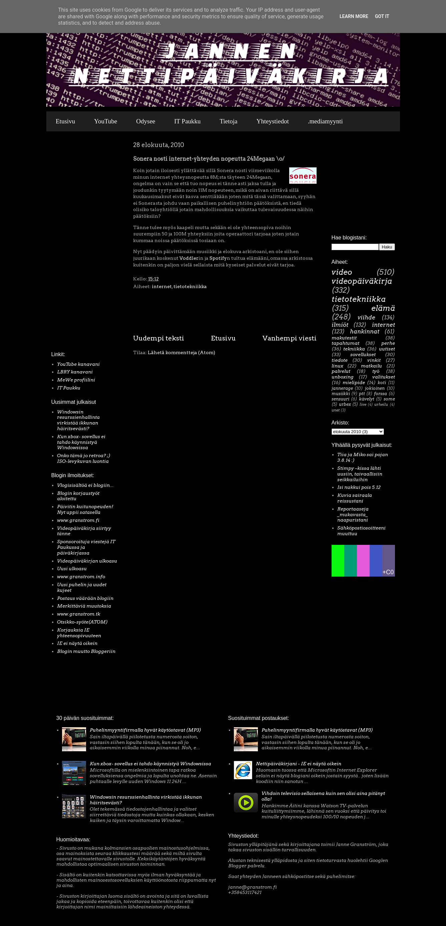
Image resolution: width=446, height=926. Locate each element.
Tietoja (229, 121)
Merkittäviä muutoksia (84, 606)
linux (337, 365)
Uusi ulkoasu (72, 568)
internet (162, 286)
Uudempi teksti (158, 338)
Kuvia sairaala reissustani (354, 498)
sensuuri (340, 398)
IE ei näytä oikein (77, 643)
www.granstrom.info (81, 576)
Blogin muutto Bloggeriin (86, 651)
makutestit (344, 337)
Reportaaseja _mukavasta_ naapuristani (353, 514)
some (389, 398)
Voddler (188, 258)
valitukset (383, 376)
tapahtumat (345, 343)
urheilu (381, 404)
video (342, 272)
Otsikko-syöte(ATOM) (82, 622)
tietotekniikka (190, 286)
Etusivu (65, 121)
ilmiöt (340, 324)
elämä (383, 308)
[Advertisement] (71, 243)
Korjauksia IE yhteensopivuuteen (79, 632)
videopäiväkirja (362, 281)
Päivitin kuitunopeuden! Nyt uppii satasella (85, 509)
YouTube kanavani (78, 364)
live (363, 404)
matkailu (371, 365)
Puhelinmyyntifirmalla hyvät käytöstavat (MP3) (145, 730)
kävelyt (366, 398)
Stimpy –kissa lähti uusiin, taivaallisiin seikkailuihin (359, 474)
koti (382, 382)
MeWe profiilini (76, 379)
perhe (388, 343)
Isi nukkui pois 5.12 (359, 487)
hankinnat (364, 331)
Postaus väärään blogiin (85, 598)
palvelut (341, 371)
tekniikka (354, 348)
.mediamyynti (325, 121)
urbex (345, 404)
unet (336, 410)
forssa (380, 393)
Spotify (218, 258)
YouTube (105, 121)
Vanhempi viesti (290, 338)
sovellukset (363, 354)
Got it (382, 16)
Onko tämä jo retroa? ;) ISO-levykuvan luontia (83, 458)
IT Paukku (187, 121)
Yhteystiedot (273, 121)
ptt (362, 393)
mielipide (354, 382)
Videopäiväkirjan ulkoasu (87, 561)
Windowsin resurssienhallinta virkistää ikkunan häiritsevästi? (78, 420)
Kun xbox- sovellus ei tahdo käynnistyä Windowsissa (81, 442)
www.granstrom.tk (78, 614)
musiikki (341, 393)
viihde (366, 317)
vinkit (374, 360)
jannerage (342, 388)
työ (375, 371)
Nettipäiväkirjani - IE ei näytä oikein (298, 763)
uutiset (387, 348)
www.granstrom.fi (78, 520)
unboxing (343, 376)
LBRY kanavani (75, 371)
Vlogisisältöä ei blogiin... (85, 485)
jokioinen (375, 388)
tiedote (340, 360)
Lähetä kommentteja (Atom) (181, 352)
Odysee (145, 121)
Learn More (354, 16)
